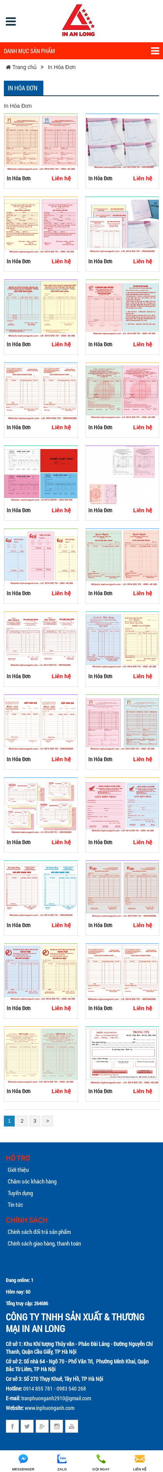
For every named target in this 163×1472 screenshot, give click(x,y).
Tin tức (15, 1204)
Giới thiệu (18, 1169)
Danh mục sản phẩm (81, 51)
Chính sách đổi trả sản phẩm (39, 1231)
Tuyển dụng (20, 1193)
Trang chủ (21, 67)
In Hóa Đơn (61, 67)
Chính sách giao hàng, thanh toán (44, 1243)
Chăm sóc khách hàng (32, 1181)
